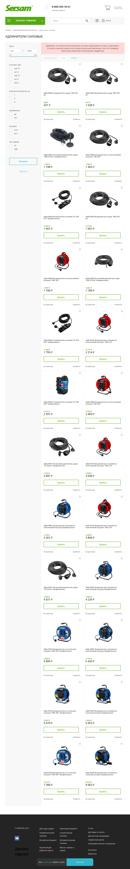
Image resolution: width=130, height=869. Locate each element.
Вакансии (92, 854)
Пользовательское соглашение (101, 843)
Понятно (80, 862)
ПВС (13, 149)
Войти (108, 20)
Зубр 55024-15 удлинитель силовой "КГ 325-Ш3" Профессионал (61, 403)
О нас (90, 828)
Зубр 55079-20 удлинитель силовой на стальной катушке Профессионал (101, 712)
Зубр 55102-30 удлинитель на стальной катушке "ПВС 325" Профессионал (60, 712)
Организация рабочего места (25, 30)
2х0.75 (14, 68)
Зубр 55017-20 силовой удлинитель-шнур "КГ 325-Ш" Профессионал (61, 465)
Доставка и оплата (96, 832)
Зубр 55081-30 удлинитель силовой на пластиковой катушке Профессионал (101, 588)
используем (47, 862)
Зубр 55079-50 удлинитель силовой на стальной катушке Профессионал (101, 774)
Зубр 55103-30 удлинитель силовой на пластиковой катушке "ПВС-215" (101, 465)
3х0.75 (14, 75)
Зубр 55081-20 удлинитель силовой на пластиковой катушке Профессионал (59, 526)
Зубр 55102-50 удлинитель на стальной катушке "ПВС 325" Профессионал (60, 774)
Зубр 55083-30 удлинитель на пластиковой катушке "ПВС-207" (61, 279)
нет (13, 117)
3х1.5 (14, 79)
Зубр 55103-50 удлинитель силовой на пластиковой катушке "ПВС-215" (101, 526)
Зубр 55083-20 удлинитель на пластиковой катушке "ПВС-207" (103, 156)
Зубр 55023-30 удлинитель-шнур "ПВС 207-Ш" (103, 94)
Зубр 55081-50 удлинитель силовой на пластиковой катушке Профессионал (101, 650)
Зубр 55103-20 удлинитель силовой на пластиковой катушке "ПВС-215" (101, 341)
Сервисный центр (96, 840)
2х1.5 (14, 72)
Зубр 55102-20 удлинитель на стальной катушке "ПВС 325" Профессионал (60, 650)
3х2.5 (14, 82)
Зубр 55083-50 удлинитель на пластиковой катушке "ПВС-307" (103, 403)
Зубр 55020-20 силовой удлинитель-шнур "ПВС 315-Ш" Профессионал (102, 279)
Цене (63, 58)
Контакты (92, 850)
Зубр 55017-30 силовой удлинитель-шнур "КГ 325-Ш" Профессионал (61, 588)
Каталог (8, 30)
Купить (62, 111)
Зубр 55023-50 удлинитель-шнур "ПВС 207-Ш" (103, 217)
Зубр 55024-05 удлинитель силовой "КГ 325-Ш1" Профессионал (61, 217)
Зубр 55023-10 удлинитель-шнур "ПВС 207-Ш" (61, 94)
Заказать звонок (58, 10)
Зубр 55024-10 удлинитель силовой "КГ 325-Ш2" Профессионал (61, 341)
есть (13, 130)
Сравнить (76, 119)
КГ (12, 145)
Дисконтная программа (98, 836)
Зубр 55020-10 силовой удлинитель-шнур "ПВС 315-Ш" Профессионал (61, 156)
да (12, 114)
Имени (74, 58)
